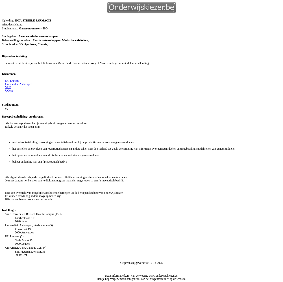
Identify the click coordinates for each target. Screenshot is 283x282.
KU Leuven (12, 80)
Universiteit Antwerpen (18, 84)
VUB (8, 87)
